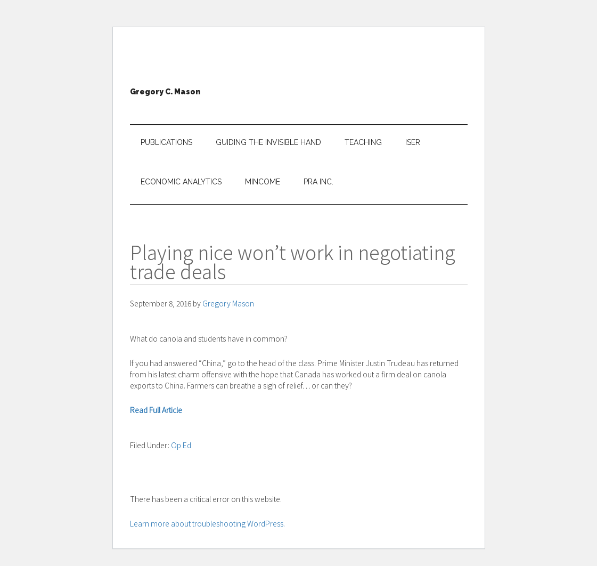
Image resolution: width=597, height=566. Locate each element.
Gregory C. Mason (165, 91)
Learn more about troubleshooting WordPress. (207, 523)
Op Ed (181, 445)
